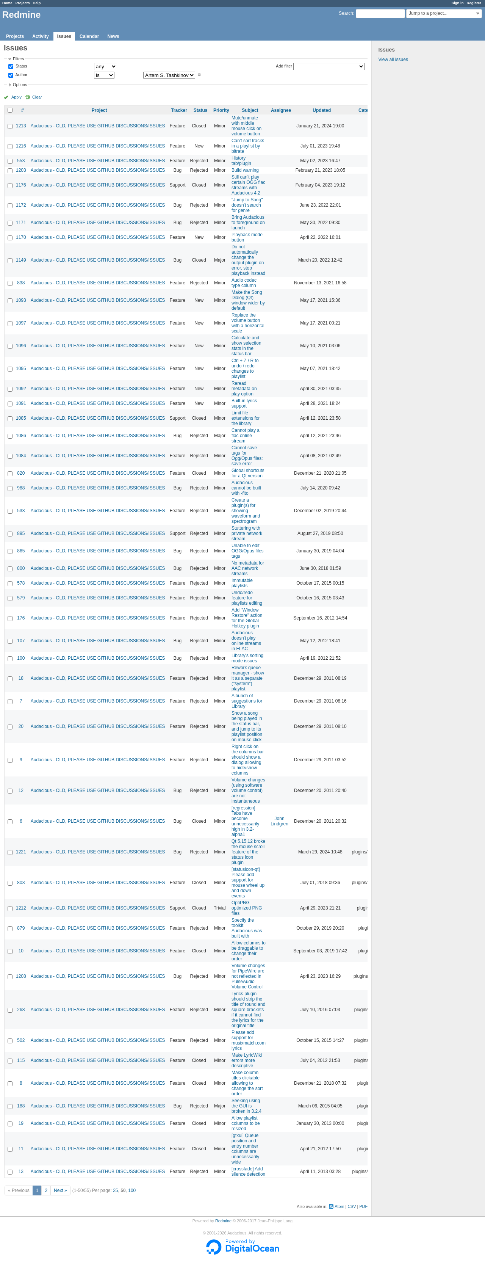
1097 (21, 323)
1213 (21, 126)
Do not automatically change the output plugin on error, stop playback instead (248, 260)
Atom (339, 1206)
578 (21, 583)
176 (21, 618)
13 (21, 1171)
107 (21, 640)
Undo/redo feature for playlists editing (247, 598)
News (113, 36)
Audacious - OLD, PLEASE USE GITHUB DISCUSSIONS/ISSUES (98, 126)
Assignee (281, 110)
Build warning (245, 170)
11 (21, 1148)
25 (115, 1190)
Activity (40, 36)
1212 (21, 908)
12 (21, 790)
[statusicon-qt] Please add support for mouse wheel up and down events (248, 883)
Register (474, 3)
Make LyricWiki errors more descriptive (247, 1060)
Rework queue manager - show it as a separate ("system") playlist (248, 678)
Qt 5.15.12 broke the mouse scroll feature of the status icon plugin (248, 852)
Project (99, 110)
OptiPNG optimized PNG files (247, 908)
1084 (21, 455)
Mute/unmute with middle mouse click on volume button (246, 125)
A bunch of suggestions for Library (247, 701)
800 (21, 568)
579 (21, 598)
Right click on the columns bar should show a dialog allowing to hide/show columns (248, 760)
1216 (21, 146)
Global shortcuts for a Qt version (248, 473)
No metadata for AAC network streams (248, 568)
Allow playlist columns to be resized (246, 1123)
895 (21, 533)
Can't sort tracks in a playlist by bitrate (248, 146)
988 (21, 488)
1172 (21, 205)
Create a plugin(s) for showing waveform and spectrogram (246, 510)
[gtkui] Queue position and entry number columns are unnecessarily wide (245, 1149)
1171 (21, 222)
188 (21, 1106)
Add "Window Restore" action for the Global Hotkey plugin (247, 618)
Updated (322, 110)
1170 (21, 237)
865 (21, 551)
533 (21, 510)
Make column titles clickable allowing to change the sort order (247, 1083)
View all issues (393, 59)
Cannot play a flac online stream (246, 436)
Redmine (223, 1221)
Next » (60, 1190)
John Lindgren (279, 821)
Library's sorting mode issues (247, 658)
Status (20, 66)
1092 (21, 388)
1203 (21, 170)
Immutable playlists (242, 583)
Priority (221, 110)
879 (21, 928)
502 (21, 1040)
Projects (23, 3)
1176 (21, 185)
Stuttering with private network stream (247, 533)
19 (21, 1123)
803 (21, 882)
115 (21, 1060)
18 (21, 678)
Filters (18, 58)
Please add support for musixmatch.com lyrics (249, 1040)
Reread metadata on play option (244, 389)
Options (20, 84)
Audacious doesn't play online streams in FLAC (246, 640)
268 (21, 1009)
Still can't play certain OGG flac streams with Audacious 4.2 (248, 185)
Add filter (284, 66)
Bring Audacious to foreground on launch (248, 223)
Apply (16, 97)
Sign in (458, 3)
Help (37, 3)
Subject (250, 110)
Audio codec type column (244, 283)
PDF (363, 1206)
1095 (21, 368)
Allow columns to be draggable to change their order (249, 950)
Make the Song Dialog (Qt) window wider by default (248, 300)
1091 (21, 403)
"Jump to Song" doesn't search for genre (247, 205)
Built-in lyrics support (244, 403)
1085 (21, 418)
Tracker (179, 110)
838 (21, 282)
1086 (21, 435)
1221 (21, 852)
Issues (64, 36)
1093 (21, 300)
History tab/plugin (241, 160)
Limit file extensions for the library (246, 418)
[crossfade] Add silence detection (248, 1171)
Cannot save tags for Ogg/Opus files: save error (247, 455)
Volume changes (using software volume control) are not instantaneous (248, 790)
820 (21, 473)
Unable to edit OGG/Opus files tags (248, 551)
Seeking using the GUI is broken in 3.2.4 (246, 1106)
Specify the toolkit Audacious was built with (247, 928)
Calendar (89, 36)
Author (20, 74)
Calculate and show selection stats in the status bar (246, 345)
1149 (21, 260)
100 (21, 658)
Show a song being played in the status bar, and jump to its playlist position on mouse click (247, 726)
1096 (21, 345)
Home (7, 3)
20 (21, 726)
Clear (37, 97)
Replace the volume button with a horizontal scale (248, 323)
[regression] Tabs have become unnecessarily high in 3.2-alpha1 (245, 821)
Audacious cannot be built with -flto (246, 488)
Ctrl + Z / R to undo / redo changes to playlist (245, 368)
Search (346, 13)
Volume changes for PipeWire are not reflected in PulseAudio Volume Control (248, 976)
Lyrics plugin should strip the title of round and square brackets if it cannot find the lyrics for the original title (248, 1009)
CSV (351, 1206)
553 (21, 160)
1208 (21, 976)
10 (21, 951)
